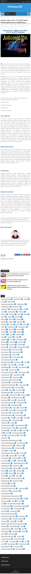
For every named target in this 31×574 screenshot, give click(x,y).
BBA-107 (19, 314)
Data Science (3, 395)
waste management (17, 547)
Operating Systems (22, 489)
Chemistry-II (3, 370)
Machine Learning (20, 461)
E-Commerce (22, 408)
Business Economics (4, 350)
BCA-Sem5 (11, 332)
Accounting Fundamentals (5, 299)
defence (12, 400)
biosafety (17, 337)
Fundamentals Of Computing (20, 426)
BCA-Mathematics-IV (22, 327)
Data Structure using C (14, 395)
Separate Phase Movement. (6, 529)
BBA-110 (25, 314)
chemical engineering (22, 367)
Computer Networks (4, 383)
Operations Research (5, 491)
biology (2, 337)
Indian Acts (22, 436)
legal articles (3, 456)
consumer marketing (22, 385)
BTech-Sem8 (11, 347)
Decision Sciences (4, 400)
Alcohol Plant (10, 302)
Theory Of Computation (18, 539)
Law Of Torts (22, 453)
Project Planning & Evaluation (18, 519)
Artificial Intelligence (11, 312)
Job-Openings (11, 451)
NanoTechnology (4, 484)
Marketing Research (16, 466)
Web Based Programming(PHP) (6, 549)
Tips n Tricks (3, 542)
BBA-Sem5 (19, 319)
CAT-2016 (19, 365)
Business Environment (16, 352)
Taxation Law (19, 537)
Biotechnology (3, 340)
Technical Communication (5, 539)
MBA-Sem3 (11, 471)
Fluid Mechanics (4, 423)
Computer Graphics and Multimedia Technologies (9, 380)
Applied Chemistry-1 (20, 304)
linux (22, 458)
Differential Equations (20, 403)
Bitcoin (11, 340)
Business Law (14, 355)
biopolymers (10, 337)
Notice (12, 484)
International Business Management (17, 26)
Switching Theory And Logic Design (7, 537)
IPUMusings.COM (15, 6)
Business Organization (16, 357)
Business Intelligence (5, 355)
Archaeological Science (15, 309)
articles (17, 25)
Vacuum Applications (11, 544)
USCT (26, 542)
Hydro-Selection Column (12, 436)
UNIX (20, 542)
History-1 (24, 431)
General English (4, 431)
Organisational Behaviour (5, 494)
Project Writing (3, 521)
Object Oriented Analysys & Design (7, 486)
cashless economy (10, 365)
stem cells (3, 534)
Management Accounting (5, 463)
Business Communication (22, 347)
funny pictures (21, 428)
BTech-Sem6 (20, 345)
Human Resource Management (17, 433)
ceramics (13, 367)
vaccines (2, 544)
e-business (14, 408)
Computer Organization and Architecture (8, 385)
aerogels (25, 299)
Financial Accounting (5, 420)
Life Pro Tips (20, 456)
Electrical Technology (20, 410)
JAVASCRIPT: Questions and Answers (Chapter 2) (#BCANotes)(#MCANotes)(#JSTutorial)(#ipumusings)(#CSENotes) (18, 287)
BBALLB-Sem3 (3, 325)
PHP (24, 499)
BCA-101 (11, 325)
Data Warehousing (4, 398)
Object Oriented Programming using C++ (8, 489)
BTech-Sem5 (12, 345)
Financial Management (16, 420)
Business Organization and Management (8, 360)
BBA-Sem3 (3, 319)
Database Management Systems (16, 398)
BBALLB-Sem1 (11, 322)
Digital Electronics (4, 405)
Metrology (17, 476)
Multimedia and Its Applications (16, 479)
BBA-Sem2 (17, 317)
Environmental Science (19, 415)
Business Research (17, 362)
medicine (10, 476)
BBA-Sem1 (10, 317)
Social (23, 529)
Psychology (12, 521)
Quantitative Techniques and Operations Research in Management (12, 524)
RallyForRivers (3, 526)
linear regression (15, 458)
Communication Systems (5, 375)
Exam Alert (18, 418)
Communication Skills (13, 370)
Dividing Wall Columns (5, 408)
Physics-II (19, 501)
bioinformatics (18, 335)
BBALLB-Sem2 (19, 322)
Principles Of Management (5, 509)
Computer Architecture (5, 378)
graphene (12, 431)
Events (12, 418)
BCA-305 (2, 327)
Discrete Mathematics (15, 405)
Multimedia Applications (5, 481)
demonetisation (20, 400)
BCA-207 (24, 325)
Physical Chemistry (4, 501)
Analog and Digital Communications (7, 304)
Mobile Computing (4, 479)
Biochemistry (3, 335)
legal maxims (12, 456)
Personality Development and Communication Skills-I (10, 496)
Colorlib (17, 572)
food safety (12, 423)
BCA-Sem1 (3, 330)
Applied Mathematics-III (5, 307)
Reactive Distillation (13, 526)
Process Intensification (18, 509)
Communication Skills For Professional (8, 373)
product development (13, 511)
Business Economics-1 (16, 350)
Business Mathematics (5, 357)
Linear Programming (4, 458)
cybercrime (3, 390)
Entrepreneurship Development (6, 415)
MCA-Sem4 (19, 473)
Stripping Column (12, 534)
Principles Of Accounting (5, 506)
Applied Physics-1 (16, 307)
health (18, 431)
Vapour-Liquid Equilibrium (5, 547)
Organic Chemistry (15, 491)
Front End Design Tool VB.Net (6, 426)
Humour (2, 436)
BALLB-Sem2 (3, 314)
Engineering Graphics (5, 413)
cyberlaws (10, 390)
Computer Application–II (17, 375)
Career (2, 365)
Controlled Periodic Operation (6, 388)
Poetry (2, 504)
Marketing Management (5, 466)
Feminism (25, 418)
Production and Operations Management (8, 516)
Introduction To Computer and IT (7, 446)
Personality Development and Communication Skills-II (10, 499)
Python (19, 521)
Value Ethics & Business (23, 544)
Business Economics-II (5, 352)
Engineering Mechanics (16, 413)
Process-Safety (4, 511)
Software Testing (15, 532)
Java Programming (18, 448)
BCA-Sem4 (3, 332)
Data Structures (24, 395)
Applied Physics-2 (4, 309)
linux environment (4, 461)
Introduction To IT (19, 446)
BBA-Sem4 (11, 319)
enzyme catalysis (4, 418)
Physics (13, 501)
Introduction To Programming (6, 448)
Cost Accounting (18, 388)
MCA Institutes (19, 471)
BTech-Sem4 (3, 345)
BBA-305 (2, 317)
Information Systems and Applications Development (10, 441)
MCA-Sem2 (11, 473)
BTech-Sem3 (21, 342)
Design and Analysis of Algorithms (7, 403)
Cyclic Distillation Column (5, 393)
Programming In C (22, 516)
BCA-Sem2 (11, 330)
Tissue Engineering (12, 542)
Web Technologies (19, 549)
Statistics (23, 532)
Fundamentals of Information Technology (8, 428)
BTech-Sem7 (3, 347)
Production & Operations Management (7, 514)
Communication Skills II (22, 373)
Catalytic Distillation (4, 367)
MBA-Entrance (15, 468)
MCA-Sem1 (3, 473)
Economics (3, 410)
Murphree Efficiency (16, 481)
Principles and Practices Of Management (14, 504)
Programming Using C (5, 519)
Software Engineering (5, 532)
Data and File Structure (18, 393)
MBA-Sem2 (3, 471)
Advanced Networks (17, 299)
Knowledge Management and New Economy (8, 453)
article (24, 309)
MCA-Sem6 (3, 476)
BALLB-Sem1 (21, 312)
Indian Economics (4, 438)
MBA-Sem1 (23, 468)
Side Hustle (16, 529)
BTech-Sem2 (12, 342)
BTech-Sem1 (3, 342)
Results (21, 526)
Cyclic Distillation (19, 390)
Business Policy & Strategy (6, 362)
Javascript (3, 451)
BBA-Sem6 (3, 322)
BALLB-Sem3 (12, 314)
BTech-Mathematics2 (20, 340)
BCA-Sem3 (19, 330)
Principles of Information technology (20, 506)
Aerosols (2, 302)
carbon (25, 362)
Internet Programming (21, 443)
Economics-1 (11, 410)
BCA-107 (18, 325)
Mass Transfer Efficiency (5, 468)
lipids (12, 461)
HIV (1, 433)
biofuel (11, 335)
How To (7, 433)
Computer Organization (16, 383)
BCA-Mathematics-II (11, 327)
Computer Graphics (16, 378)
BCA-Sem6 (19, 332)
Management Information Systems (8, 28)
